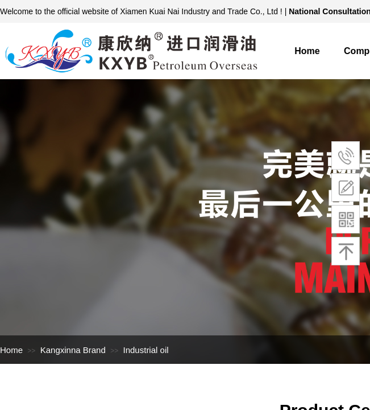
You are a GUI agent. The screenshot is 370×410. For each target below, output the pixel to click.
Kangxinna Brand (73, 350)
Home (306, 51)
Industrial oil (146, 350)
